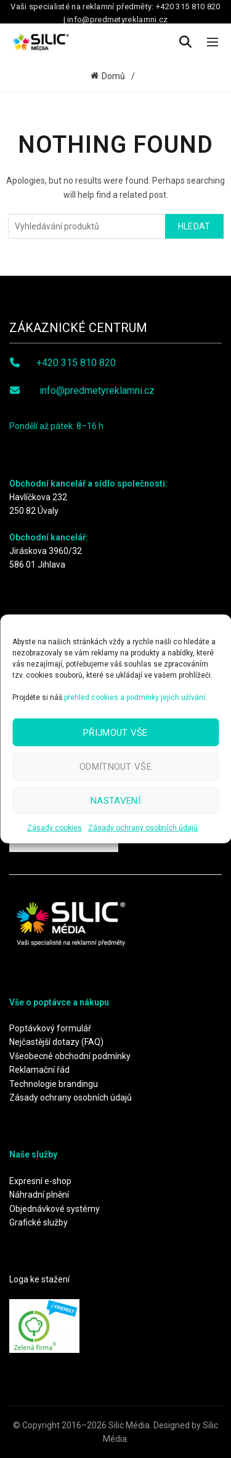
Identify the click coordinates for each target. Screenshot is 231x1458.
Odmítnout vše (115, 766)
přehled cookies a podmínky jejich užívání (134, 697)
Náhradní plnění (39, 1195)
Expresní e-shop (40, 1181)
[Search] (185, 42)
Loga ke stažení (39, 1279)
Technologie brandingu (53, 1084)
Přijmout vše (115, 732)
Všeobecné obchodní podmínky (70, 1056)
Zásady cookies (54, 828)
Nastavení (115, 800)
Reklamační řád (39, 1070)
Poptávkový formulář (50, 1028)
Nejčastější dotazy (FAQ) (56, 1042)
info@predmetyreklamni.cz (97, 390)
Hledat (194, 226)
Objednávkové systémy (54, 1209)
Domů (113, 76)
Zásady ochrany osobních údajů (143, 828)
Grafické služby (38, 1222)
